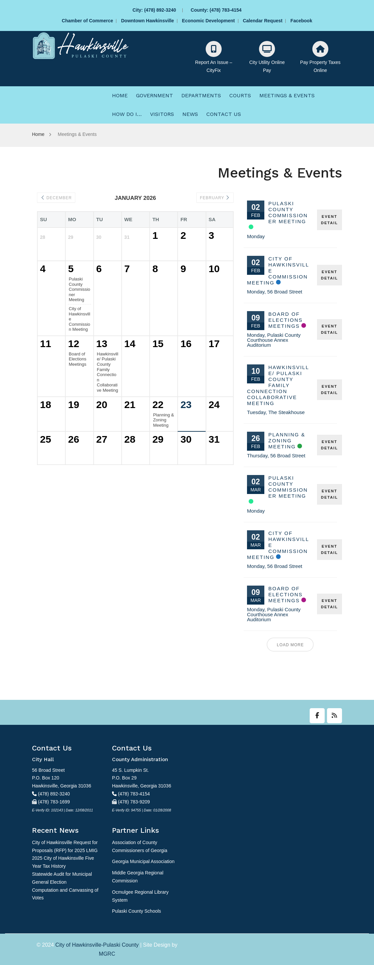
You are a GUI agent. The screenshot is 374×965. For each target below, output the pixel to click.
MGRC (107, 954)
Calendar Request (262, 20)
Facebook (301, 20)
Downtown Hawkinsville (147, 20)
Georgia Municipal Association (143, 861)
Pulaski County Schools (136, 911)
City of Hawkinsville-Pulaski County (97, 945)
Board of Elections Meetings (285, 320)
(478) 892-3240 (160, 10)
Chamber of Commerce (87, 20)
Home (38, 134)
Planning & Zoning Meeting (286, 440)
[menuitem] (120, 95)
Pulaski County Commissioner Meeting (288, 212)
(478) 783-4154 (226, 10)
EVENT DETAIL (329, 220)
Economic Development (208, 20)
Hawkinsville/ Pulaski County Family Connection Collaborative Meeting (278, 385)
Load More (290, 645)
